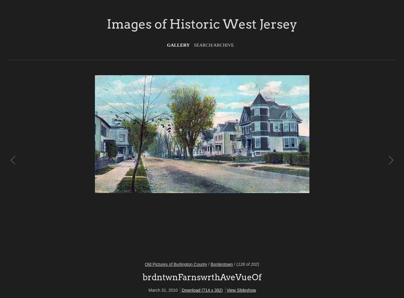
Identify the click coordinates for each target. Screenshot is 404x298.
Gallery (178, 45)
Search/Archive (214, 45)
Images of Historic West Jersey (202, 24)
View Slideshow (241, 290)
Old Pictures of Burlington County (176, 264)
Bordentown (222, 264)
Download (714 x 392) (202, 290)
